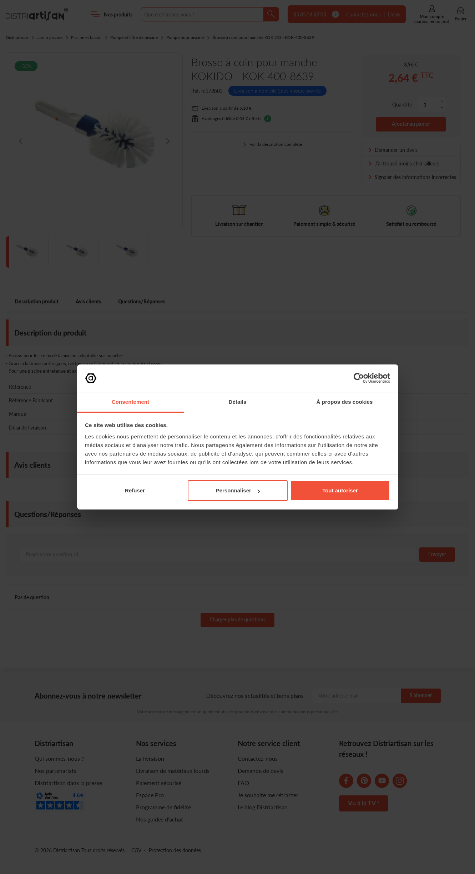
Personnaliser (238, 490)
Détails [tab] (238, 402)
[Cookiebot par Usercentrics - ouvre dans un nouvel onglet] (359, 378)
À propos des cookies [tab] (345, 402)
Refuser (135, 490)
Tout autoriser (340, 490)
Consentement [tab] (130, 402)
